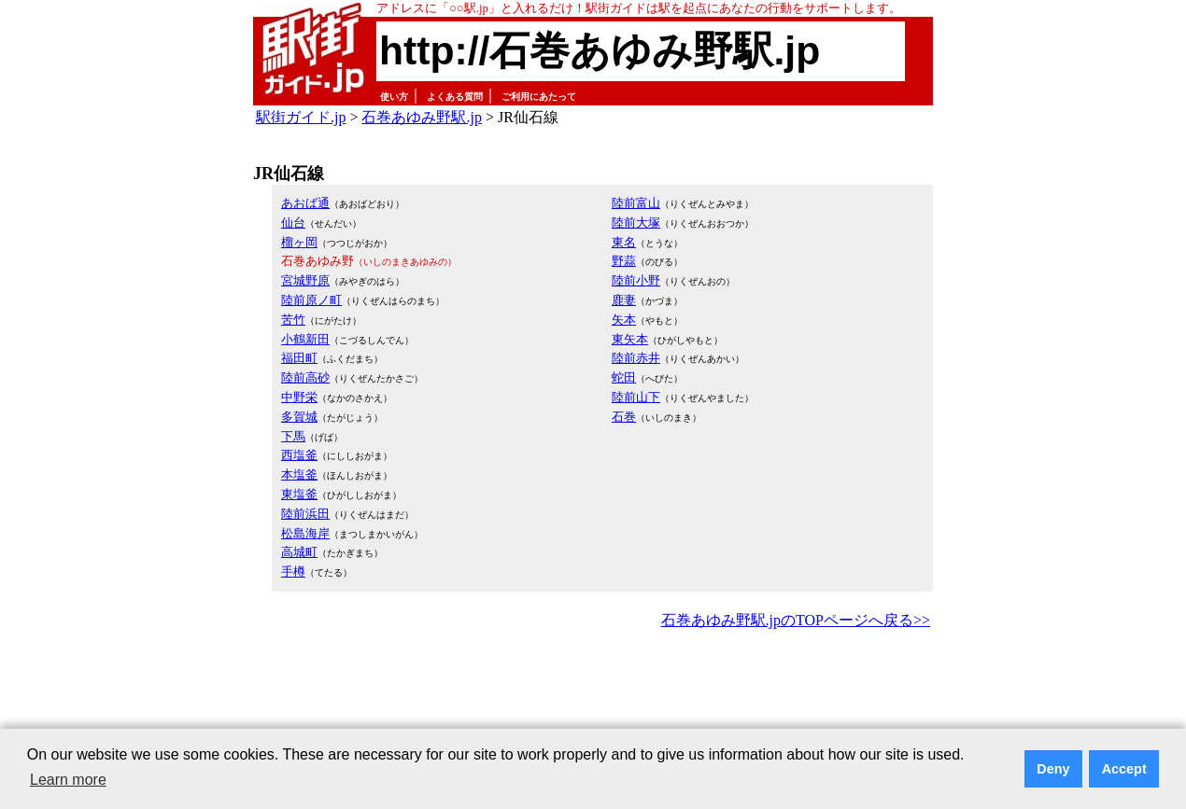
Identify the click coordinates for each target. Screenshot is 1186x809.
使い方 (394, 96)
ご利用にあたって (538, 96)
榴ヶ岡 (299, 242)
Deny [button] (1053, 768)
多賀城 (299, 417)
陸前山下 (636, 397)
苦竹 (293, 320)
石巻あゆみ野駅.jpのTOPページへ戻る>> (795, 620)
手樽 (293, 572)
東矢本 (630, 339)
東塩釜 (299, 494)
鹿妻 (624, 300)
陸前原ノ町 (311, 300)
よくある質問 (455, 96)
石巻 (624, 417)
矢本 (624, 320)
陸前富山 (636, 203)
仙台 (293, 223)
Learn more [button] (68, 780)
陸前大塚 (636, 223)
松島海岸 (305, 533)
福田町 (299, 358)
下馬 (293, 436)
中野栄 (299, 397)
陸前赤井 (636, 358)
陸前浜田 (305, 514)
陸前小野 (636, 280)
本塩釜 (299, 474)
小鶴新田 (305, 339)
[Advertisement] (593, 685)
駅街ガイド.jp (301, 117)
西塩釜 (299, 455)
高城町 (299, 552)
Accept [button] (1124, 768)
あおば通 (305, 203)
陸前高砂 (305, 377)
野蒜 (624, 261)
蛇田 (624, 377)
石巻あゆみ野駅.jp (421, 117)
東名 (624, 242)
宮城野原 (305, 280)
